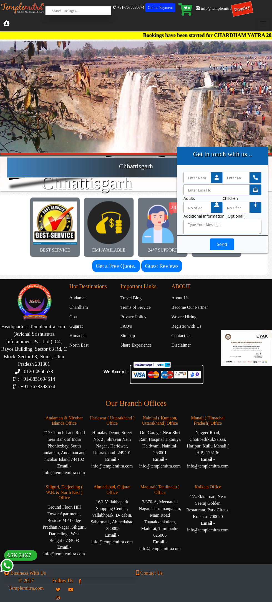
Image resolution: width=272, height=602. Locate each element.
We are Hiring (184, 316)
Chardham (78, 307)
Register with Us (187, 326)
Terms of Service (135, 307)
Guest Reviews (161, 266)
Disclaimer (181, 345)
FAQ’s (126, 326)
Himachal (78, 335)
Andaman (78, 297)
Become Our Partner (190, 307)
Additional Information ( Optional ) (214, 216)
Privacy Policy (133, 316)
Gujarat (76, 326)
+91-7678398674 (128, 7)
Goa (73, 316)
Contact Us (182, 335)
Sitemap (127, 335)
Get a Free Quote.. (116, 266)
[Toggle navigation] (263, 23)
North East (79, 345)
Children (230, 198)
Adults (189, 198)
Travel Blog (131, 297)
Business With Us (25, 573)
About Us (180, 297)
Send (222, 244)
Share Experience (136, 345)
